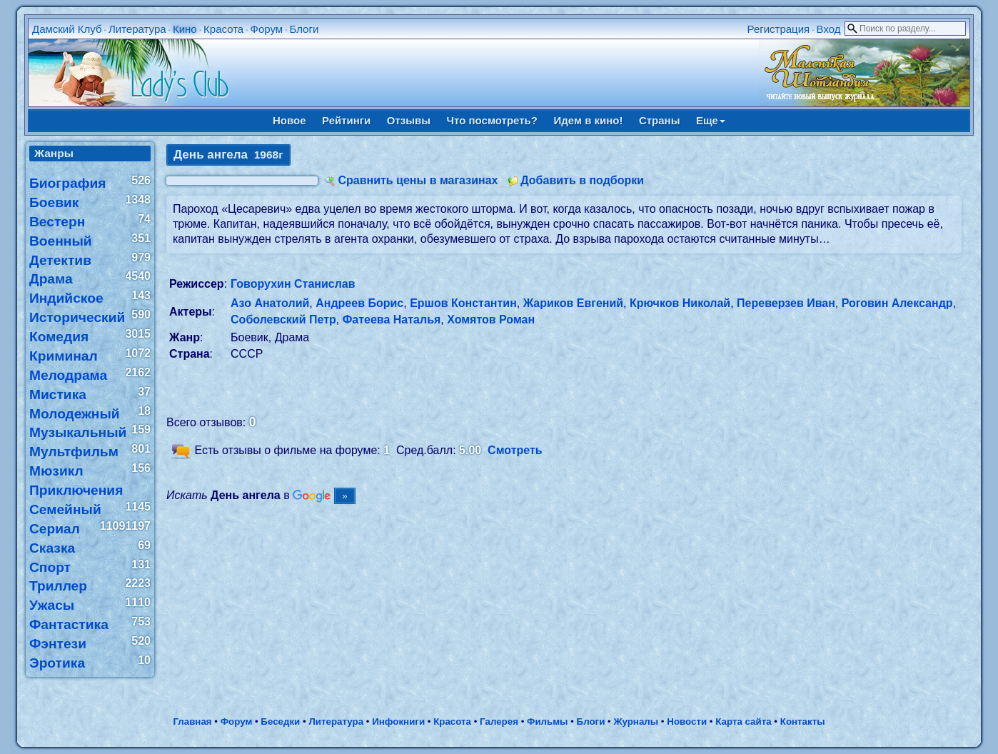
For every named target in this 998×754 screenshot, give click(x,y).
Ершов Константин (463, 303)
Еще (710, 120)
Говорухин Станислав (293, 284)
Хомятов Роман (491, 319)
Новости (687, 721)
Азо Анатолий (270, 303)
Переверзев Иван (786, 303)
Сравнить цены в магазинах (418, 180)
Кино (185, 29)
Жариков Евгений (573, 303)
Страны (659, 120)
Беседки (280, 721)
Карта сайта (743, 721)
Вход (829, 29)
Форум (267, 29)
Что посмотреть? (492, 120)
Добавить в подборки (582, 180)
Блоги (304, 29)
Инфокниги (398, 721)
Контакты (802, 721)
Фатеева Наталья (392, 319)
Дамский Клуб (67, 29)
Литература (137, 29)
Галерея (499, 721)
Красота (223, 29)
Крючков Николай (680, 303)
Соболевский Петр (283, 319)
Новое (289, 120)
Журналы (635, 721)
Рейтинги (346, 120)
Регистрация (778, 29)
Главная (192, 721)
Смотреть (515, 450)
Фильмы (547, 721)
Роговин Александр (897, 303)
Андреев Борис (359, 303)
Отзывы (408, 120)
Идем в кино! (588, 120)
